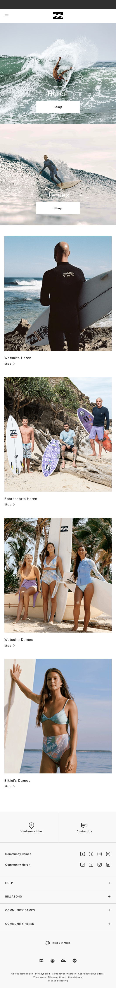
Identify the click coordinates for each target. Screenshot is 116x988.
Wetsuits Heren (17, 358)
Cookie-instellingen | (23, 973)
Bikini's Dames (17, 780)
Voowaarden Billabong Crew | (50, 977)
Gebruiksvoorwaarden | (91, 973)
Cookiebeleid (75, 977)
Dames (58, 195)
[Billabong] (58, 16)
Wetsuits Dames (18, 639)
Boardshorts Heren (20, 499)
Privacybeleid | (43, 973)
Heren (58, 94)
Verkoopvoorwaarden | (65, 973)
